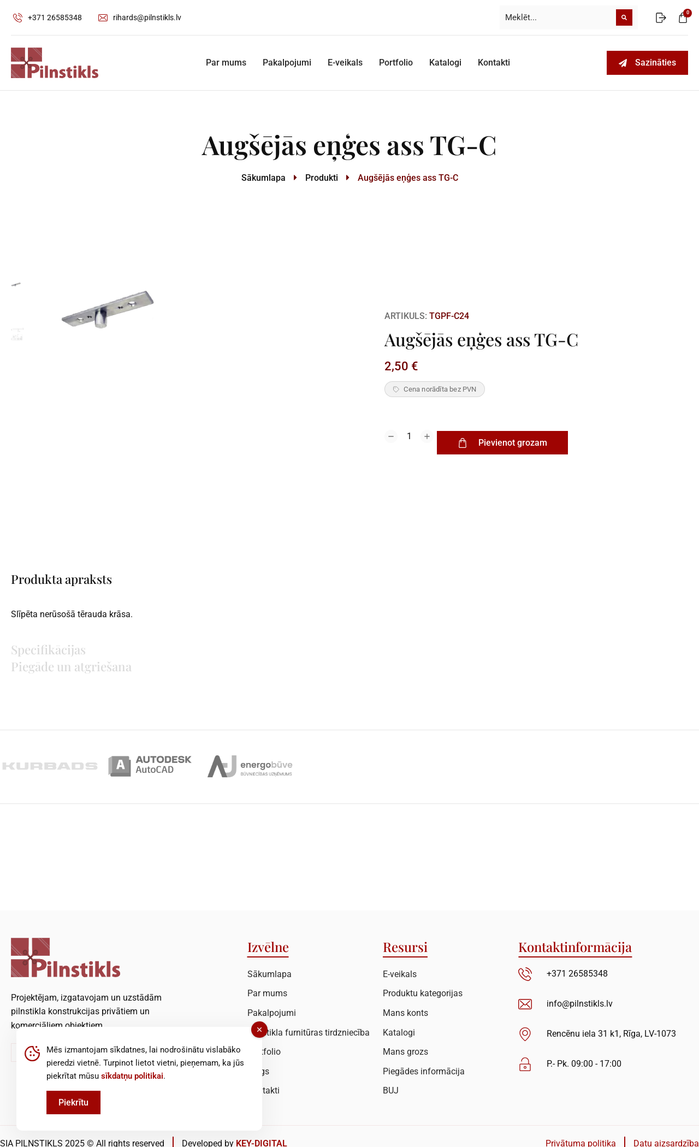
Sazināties (647, 62)
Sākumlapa (263, 178)
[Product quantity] (409, 443)
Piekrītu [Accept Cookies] (73, 1110)
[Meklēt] (624, 17)
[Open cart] (683, 18)
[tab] (120, 580)
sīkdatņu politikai (132, 1084)
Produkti (321, 178)
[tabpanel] (472, 621)
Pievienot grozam (515, 442)
